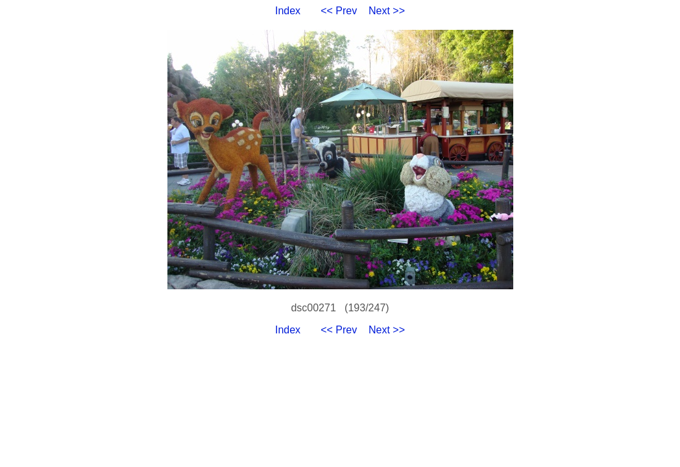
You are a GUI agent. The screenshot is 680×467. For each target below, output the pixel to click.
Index (287, 10)
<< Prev (339, 10)
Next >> (387, 10)
